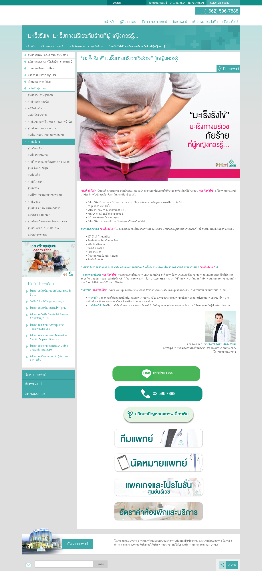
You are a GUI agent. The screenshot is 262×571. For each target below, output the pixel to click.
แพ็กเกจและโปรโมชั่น (205, 21)
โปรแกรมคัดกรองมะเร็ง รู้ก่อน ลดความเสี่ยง (48, 350)
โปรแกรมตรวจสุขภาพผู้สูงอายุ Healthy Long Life (46, 320)
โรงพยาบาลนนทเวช (34, 16)
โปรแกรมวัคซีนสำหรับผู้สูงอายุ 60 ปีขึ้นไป (49, 287)
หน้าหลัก (109, 21)
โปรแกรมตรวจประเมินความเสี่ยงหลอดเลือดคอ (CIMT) (48, 340)
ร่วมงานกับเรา (178, 2)
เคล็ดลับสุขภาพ (79, 46)
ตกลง (101, 564)
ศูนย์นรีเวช (100, 46)
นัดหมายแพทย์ (35, 367)
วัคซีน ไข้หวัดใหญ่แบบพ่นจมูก (46, 295)
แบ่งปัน (232, 564)
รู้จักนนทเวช (128, 21)
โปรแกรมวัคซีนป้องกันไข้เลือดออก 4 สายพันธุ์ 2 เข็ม (49, 310)
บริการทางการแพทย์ (154, 21)
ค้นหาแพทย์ (179, 21)
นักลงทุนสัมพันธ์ (158, 2)
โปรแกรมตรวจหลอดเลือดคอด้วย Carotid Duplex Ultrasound (47, 330)
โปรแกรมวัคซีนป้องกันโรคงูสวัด (47, 301)
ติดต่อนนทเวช (196, 2)
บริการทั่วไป (230, 21)
